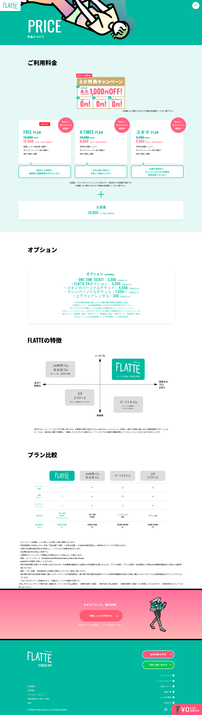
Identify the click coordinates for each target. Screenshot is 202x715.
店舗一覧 (167, 691)
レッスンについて (164, 680)
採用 (29, 702)
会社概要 (31, 686)
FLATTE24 (108, 305)
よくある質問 (165, 697)
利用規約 (31, 690)
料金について (165, 686)
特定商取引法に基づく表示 (38, 698)
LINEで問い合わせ (160, 664)
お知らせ (167, 702)
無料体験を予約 (160, 654)
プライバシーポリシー (37, 694)
